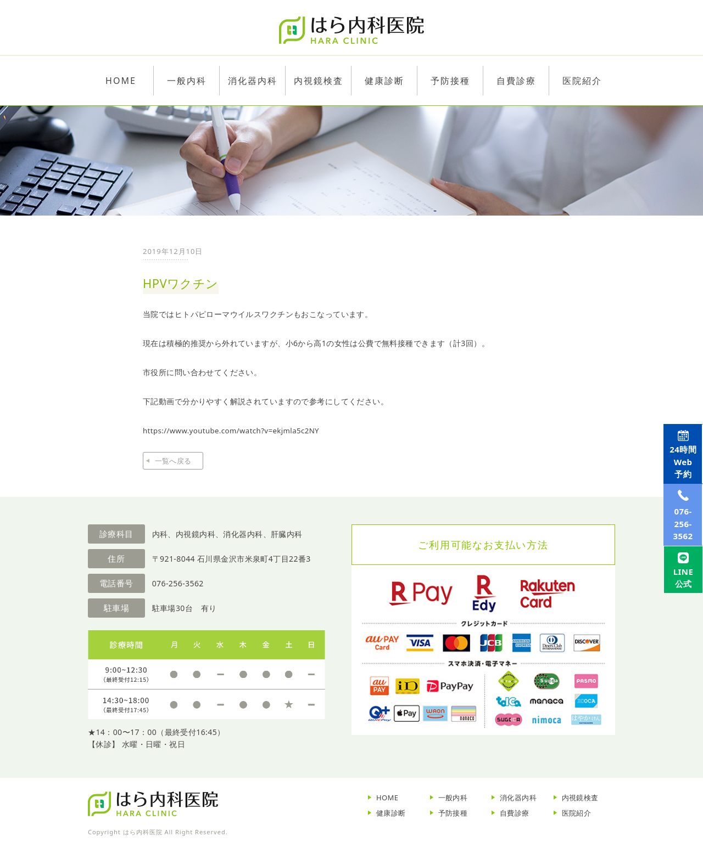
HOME (387, 797)
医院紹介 (577, 813)
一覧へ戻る (172, 461)
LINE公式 (679, 633)
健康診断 (391, 813)
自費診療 (514, 813)
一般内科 (453, 797)
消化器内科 (518, 797)
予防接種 (453, 813)
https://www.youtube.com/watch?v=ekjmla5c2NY (236, 430)
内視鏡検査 (580, 797)
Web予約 (679, 471)
